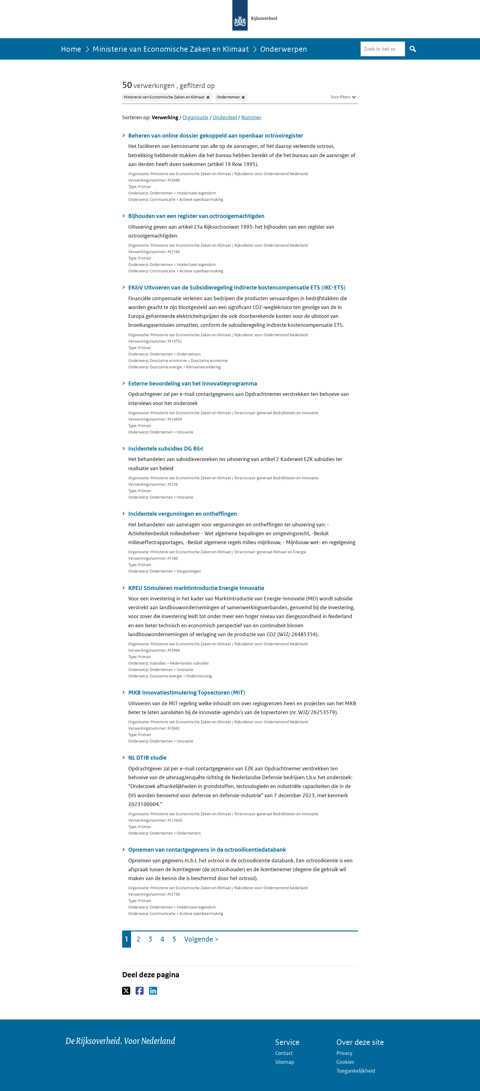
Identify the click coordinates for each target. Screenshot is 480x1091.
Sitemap (284, 1062)
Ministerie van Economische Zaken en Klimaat (170, 48)
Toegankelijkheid (355, 1070)
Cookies (345, 1062)
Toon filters (340, 97)
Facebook (140, 991)
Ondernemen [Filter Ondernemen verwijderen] (228, 97)
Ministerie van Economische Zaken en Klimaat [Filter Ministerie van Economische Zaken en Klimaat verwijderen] (164, 97)
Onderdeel (225, 117)
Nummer (251, 117)
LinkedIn (153, 991)
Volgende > (202, 940)
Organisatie (195, 117)
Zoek (411, 49)
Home (71, 48)
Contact (284, 1053)
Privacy (344, 1053)
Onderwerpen (283, 48)
